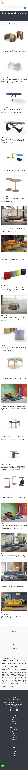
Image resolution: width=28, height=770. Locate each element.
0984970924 (15, 705)
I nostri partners (14, 719)
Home (14, 15)
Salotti (14, 745)
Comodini (14, 739)
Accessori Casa (7, 16)
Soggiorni (14, 743)
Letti (14, 733)
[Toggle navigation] (26, 3)
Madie (14, 753)
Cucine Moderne (14, 727)
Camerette (14, 737)
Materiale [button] (14, 640)
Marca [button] (14, 631)
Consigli (14, 717)
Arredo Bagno (14, 755)
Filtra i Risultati (14, 24)
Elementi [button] (14, 635)
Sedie (14, 749)
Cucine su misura (14, 731)
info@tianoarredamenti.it (15, 704)
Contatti (14, 723)
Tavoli (14, 747)
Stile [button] (14, 644)
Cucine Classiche (14, 729)
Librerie (14, 751)
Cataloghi (14, 721)
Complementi (14, 16)
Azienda (14, 715)
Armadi (14, 735)
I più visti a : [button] (14, 648)
